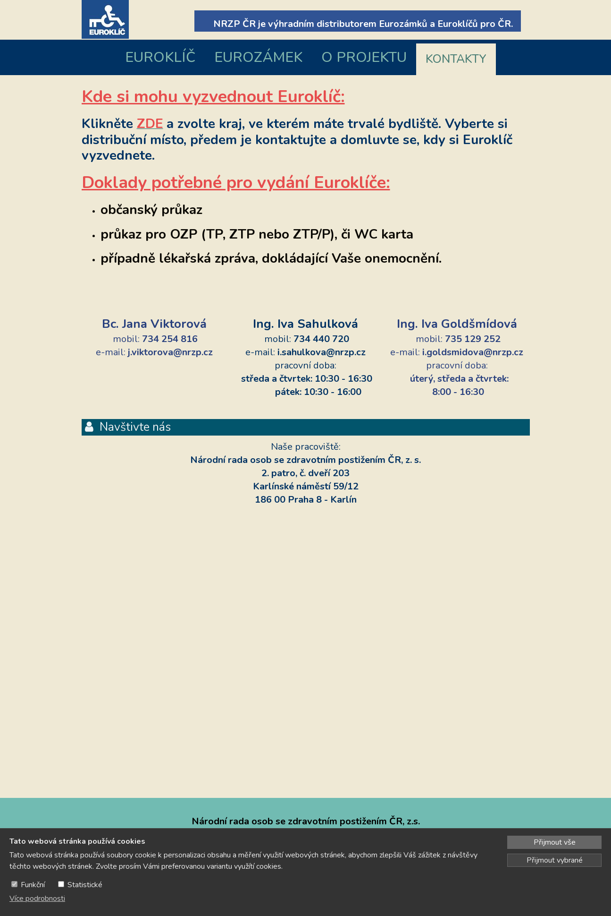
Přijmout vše (555, 842)
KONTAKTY (456, 59)
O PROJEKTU (364, 57)
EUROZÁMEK (258, 57)
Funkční (33, 885)
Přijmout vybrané (555, 860)
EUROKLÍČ (160, 57)
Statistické (84, 885)
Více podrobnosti (37, 898)
